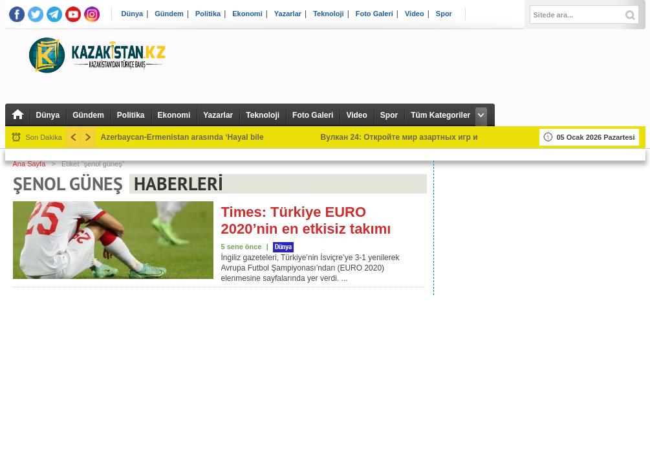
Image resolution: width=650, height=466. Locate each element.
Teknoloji (328, 13)
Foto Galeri (374, 13)
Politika (208, 13)
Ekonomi (247, 13)
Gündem (169, 13)
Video (414, 13)
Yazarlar (287, 13)
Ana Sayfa (29, 164)
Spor (444, 13)
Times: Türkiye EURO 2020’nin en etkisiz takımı (306, 220)
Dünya (133, 13)
